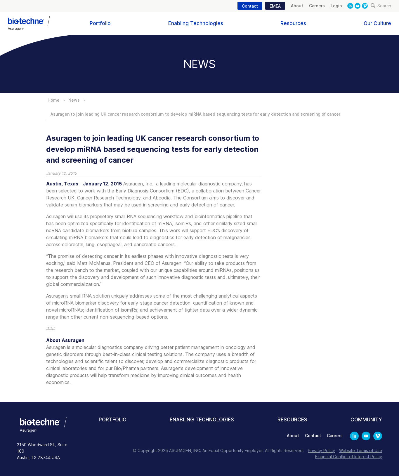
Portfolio (100, 23)
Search (381, 5)
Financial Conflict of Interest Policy (348, 456)
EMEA (275, 6)
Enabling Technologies (195, 23)
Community (366, 420)
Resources (293, 23)
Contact (250, 6)
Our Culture (377, 23)
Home (54, 100)
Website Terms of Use (360, 450)
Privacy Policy (321, 450)
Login (336, 5)
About (297, 5)
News (74, 100)
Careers (317, 5)
